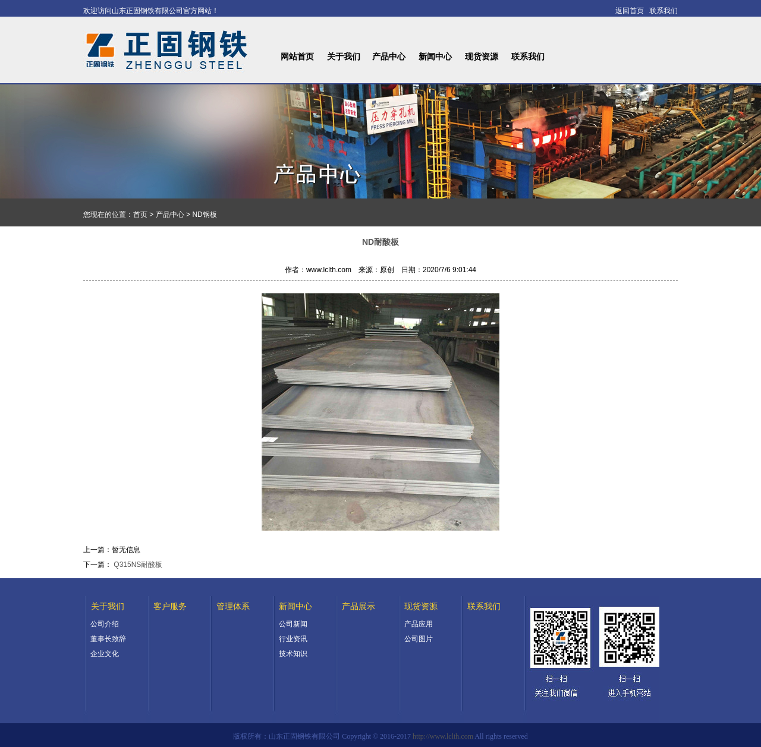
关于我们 (343, 56)
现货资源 (481, 56)
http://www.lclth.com (443, 736)
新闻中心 (435, 56)
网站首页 (297, 56)
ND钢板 (204, 214)
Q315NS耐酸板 (138, 564)
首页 (140, 214)
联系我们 (528, 56)
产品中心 (388, 56)
